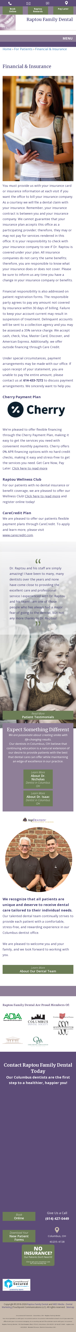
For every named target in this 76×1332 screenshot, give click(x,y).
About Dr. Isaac (38, 798)
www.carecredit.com (18, 535)
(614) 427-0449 (57, 1218)
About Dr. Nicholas (38, 779)
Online (19, 1216)
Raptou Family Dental (37, 1304)
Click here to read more (29, 468)
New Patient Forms (19, 1236)
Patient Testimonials (38, 715)
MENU (68, 38)
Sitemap (70, 1307)
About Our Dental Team (38, 969)
